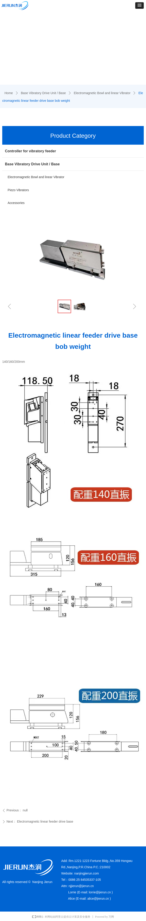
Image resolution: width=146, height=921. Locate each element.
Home (8, 93)
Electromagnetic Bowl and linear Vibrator (102, 93)
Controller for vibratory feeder (30, 151)
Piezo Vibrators (18, 190)
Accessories (16, 203)
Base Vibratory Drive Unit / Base (43, 93)
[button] (139, 5)
